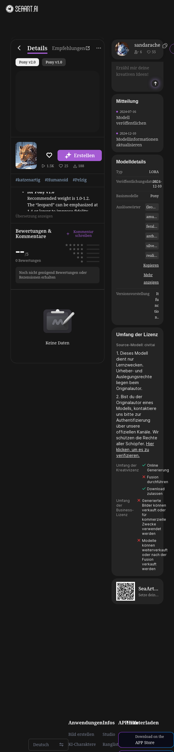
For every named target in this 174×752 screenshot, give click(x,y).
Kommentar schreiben (80, 233)
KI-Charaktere (82, 744)
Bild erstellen (81, 734)
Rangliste (112, 744)
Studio (109, 734)
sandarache (147, 45)
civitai (149, 345)
